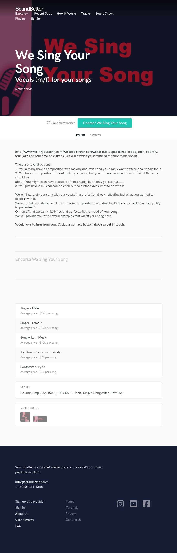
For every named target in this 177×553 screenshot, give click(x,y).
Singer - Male (29, 308)
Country (26, 393)
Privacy (71, 514)
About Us (21, 514)
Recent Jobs (43, 14)
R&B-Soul (64, 393)
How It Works (66, 14)
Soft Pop (117, 393)
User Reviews (24, 520)
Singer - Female (31, 323)
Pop (36, 393)
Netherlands (23, 89)
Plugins (20, 19)
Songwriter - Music (33, 338)
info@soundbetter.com (31, 482)
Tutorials (72, 508)
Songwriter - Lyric (32, 367)
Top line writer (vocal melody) (41, 352)
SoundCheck (104, 14)
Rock (77, 393)
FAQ (18, 526)
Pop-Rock (48, 393)
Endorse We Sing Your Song (41, 259)
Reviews (95, 135)
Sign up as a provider (30, 502)
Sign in (35, 19)
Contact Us (73, 520)
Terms (70, 502)
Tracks (85, 14)
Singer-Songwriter (96, 393)
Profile (80, 135)
